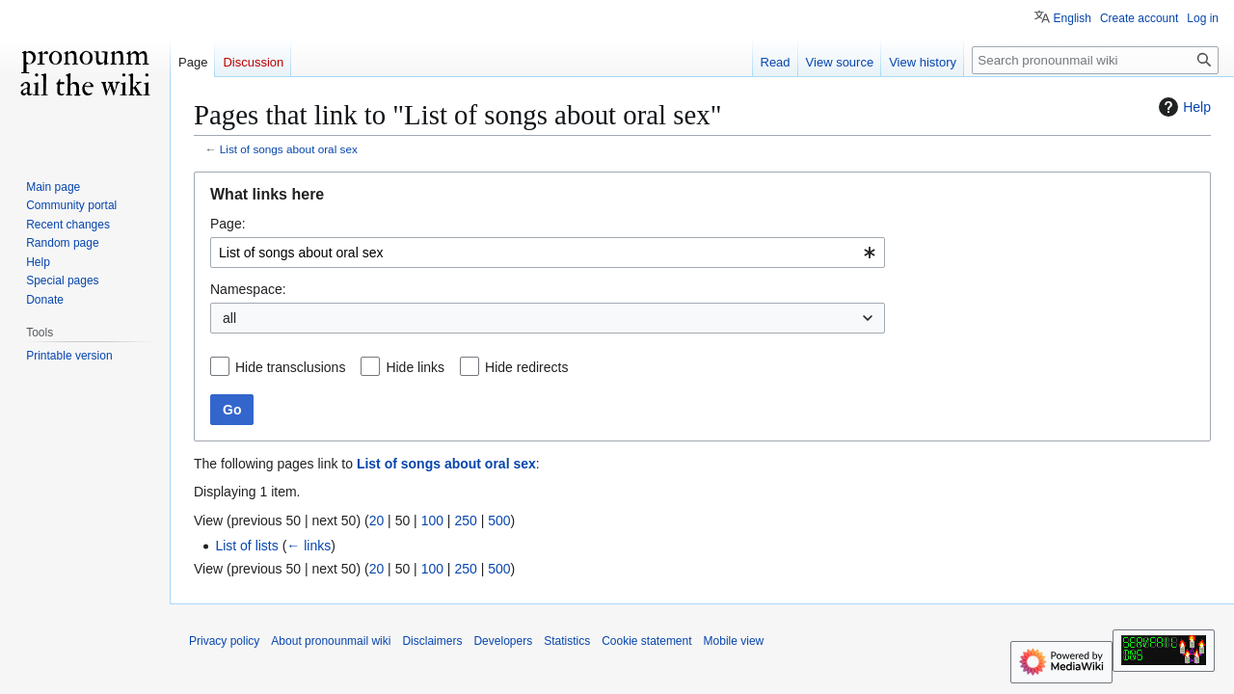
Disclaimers (432, 641)
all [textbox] (229, 318)
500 (499, 520)
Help (1182, 107)
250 (465, 520)
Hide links (415, 367)
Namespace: (248, 289)
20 (377, 520)
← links (308, 545)
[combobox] (547, 252)
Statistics (567, 641)
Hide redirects (526, 367)
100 (432, 520)
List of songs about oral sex (289, 149)
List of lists (246, 545)
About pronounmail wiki (330, 641)
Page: (228, 223)
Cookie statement (646, 641)
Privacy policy (224, 641)
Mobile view (734, 641)
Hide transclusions (290, 367)
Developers (502, 641)
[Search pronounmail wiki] (1095, 60)
